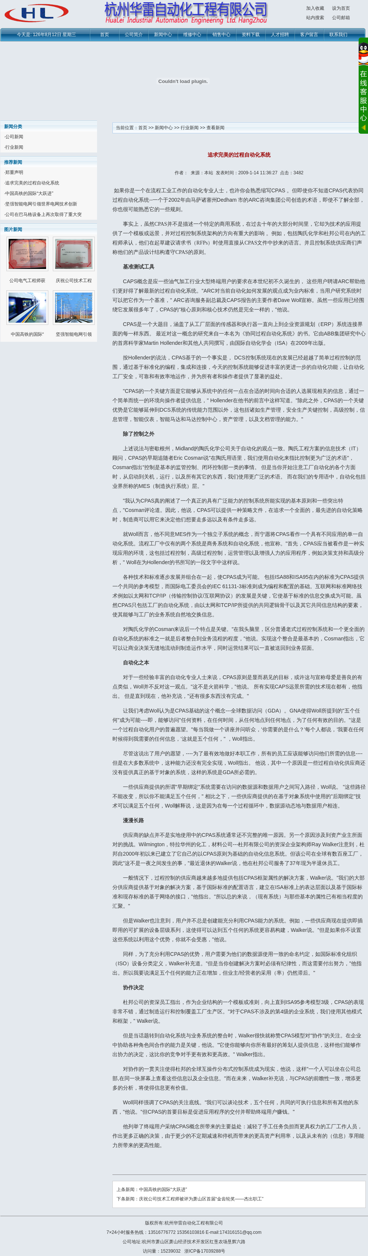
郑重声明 (14, 172)
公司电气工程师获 (27, 280)
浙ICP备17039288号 (204, 1251)
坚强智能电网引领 (74, 334)
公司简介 (134, 34)
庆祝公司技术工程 (74, 280)
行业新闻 (14, 147)
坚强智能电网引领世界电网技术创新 (41, 204)
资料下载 (251, 34)
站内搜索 (315, 17)
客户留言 (309, 34)
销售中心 (221, 34)
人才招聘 (280, 34)
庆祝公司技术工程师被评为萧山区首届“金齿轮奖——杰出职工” (201, 1199)
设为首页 (341, 8)
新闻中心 (163, 34)
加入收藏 (315, 8)
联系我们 (338, 34)
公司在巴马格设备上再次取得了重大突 (43, 214)
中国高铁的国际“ (27, 334)
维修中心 (192, 34)
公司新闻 (14, 136)
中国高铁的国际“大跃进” (29, 193)
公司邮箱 (341, 17)
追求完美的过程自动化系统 (32, 183)
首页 (104, 34)
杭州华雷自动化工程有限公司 (194, 1223)
